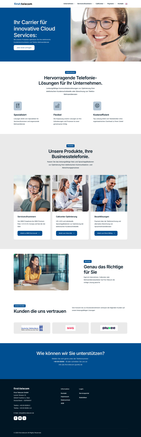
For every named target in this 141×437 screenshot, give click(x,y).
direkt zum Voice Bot (66, 233)
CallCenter (100, 4)
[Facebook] (16, 418)
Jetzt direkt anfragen (24, 48)
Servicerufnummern (85, 4)
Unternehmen (69, 4)
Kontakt (120, 4)
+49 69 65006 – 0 (60, 362)
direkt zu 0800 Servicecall (29, 233)
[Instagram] (24, 418)
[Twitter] (20, 418)
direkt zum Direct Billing (106, 233)
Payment (111, 4)
